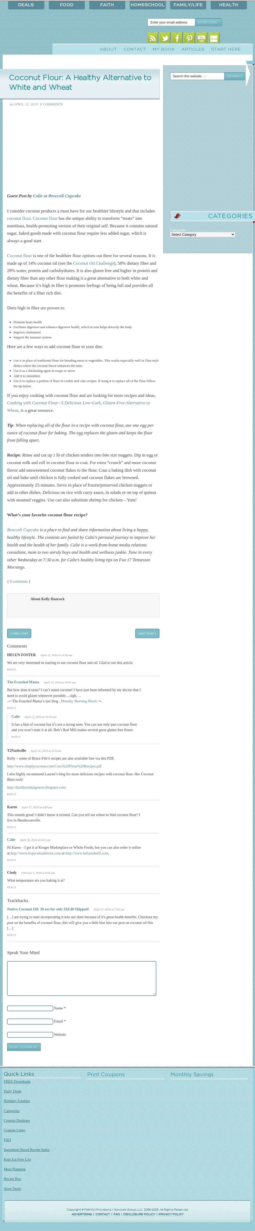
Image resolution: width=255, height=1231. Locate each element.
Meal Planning (15, 1169)
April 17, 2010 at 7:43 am (109, 909)
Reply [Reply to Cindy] (11, 887)
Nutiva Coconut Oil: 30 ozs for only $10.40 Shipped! (48, 909)
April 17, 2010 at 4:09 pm (37, 807)
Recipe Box (12, 1179)
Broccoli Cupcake (23, 529)
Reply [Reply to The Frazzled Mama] (11, 708)
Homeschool (148, 5)
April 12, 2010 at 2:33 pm (46, 750)
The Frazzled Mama (23, 682)
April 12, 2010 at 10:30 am (56, 655)
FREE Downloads (17, 1081)
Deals (26, 5)
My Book (164, 49)
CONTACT (103, 1214)
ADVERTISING (82, 1214)
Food (66, 5)
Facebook (177, 39)
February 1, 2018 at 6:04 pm (38, 872)
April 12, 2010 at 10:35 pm (40, 716)
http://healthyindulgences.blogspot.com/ (36, 787)
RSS (152, 39)
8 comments (19, 581)
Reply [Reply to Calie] (16, 736)
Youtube (202, 39)
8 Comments (51, 104)
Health (228, 5)
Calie (15, 716)
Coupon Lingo (14, 1130)
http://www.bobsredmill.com (87, 853)
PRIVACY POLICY (171, 1214)
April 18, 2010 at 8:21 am (35, 839)
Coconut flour (45, 218)
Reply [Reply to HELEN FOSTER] (11, 669)
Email (214, 39)
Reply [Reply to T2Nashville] (11, 794)
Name (58, 1008)
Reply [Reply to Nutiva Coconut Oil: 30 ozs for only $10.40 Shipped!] (11, 935)
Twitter (165, 39)
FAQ (7, 1140)
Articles (193, 49)
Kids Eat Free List (17, 1159)
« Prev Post (19, 633)
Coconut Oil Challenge (93, 263)
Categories (12, 1111)
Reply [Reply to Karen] (11, 827)
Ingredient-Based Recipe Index (27, 1150)
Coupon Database (17, 1120)
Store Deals (12, 1189)
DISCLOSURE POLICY (139, 1214)
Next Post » (147, 633)
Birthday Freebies (17, 1101)
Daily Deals (12, 1091)
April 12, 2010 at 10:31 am (60, 682)
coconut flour (19, 218)
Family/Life (188, 5)
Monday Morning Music (79, 701)
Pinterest (189, 39)
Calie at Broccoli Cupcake (56, 195)
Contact (135, 49)
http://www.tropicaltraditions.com (36, 853)
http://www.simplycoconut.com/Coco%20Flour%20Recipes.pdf (54, 766)
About (108, 49)
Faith (107, 5)
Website (60, 1034)
